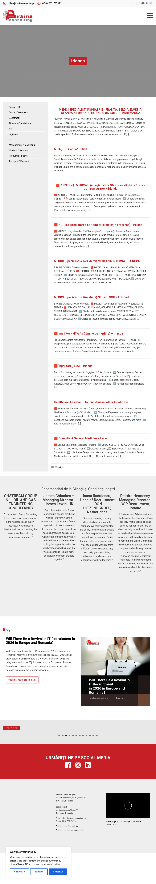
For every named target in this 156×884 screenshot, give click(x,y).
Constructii (14, 118)
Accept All (58, 872)
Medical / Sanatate (18, 150)
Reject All (39, 872)
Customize (19, 872)
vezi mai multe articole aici (22, 679)
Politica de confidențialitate (67, 848)
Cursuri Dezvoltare (18, 112)
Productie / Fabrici (18, 155)
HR (10, 128)
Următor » (60, 467)
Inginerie (13, 134)
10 (90, 757)
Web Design (111, 844)
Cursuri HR (14, 107)
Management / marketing (22, 145)
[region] (38, 862)
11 (93, 757)
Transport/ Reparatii (19, 161)
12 (97, 757)
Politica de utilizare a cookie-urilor (70, 852)
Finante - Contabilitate (20, 123)
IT (10, 139)
